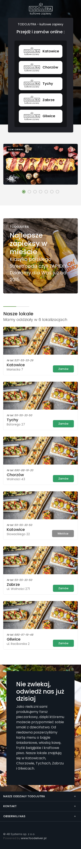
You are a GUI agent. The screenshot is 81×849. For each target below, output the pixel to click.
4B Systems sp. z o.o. (20, 834)
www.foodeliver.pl (33, 838)
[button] (24, 191)
